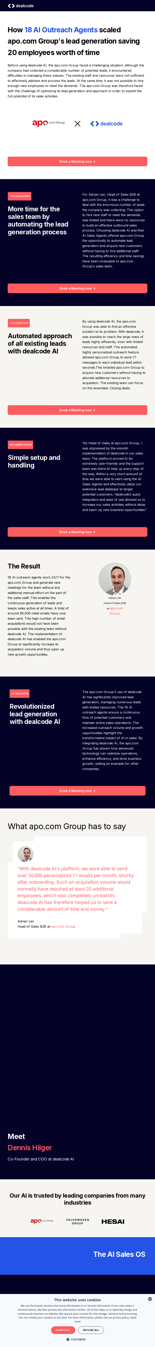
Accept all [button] (63, 1330)
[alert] (77, 1320)
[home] (21, 5)
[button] (77, 1339)
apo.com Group (63, 925)
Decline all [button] (91, 1330)
